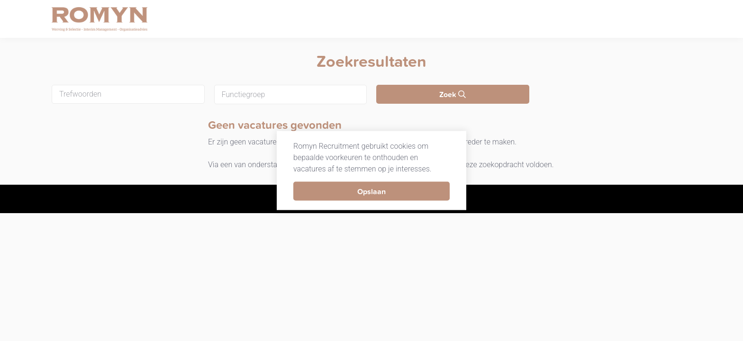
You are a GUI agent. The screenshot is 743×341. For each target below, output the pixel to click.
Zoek (452, 94)
